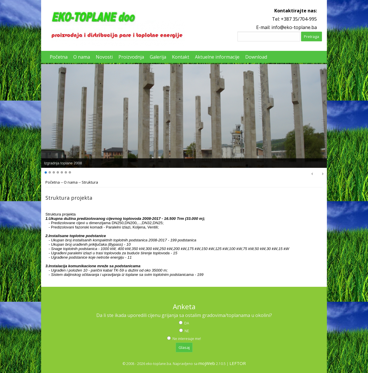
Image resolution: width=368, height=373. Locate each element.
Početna (52, 182)
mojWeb (206, 363)
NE (186, 330)
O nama (71, 182)
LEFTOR (237, 363)
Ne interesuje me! (186, 338)
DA (186, 323)
